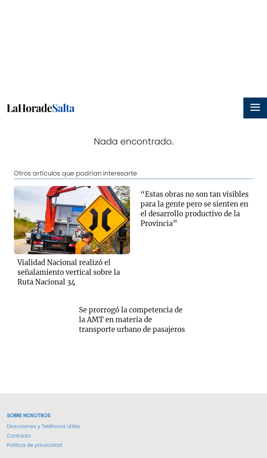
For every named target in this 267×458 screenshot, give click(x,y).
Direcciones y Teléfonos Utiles (43, 426)
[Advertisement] (133, 49)
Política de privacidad (34, 445)
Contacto (19, 435)
